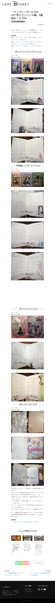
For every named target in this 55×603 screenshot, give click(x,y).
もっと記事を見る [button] (37, 563)
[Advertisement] (27, 294)
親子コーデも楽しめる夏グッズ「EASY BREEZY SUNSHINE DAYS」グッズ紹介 (16, 548)
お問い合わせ (28, 589)
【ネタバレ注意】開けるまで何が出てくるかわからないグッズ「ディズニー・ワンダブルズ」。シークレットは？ (38, 549)
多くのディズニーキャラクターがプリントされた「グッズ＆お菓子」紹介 (27, 547)
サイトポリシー (28, 591)
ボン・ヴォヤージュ (34, 46)
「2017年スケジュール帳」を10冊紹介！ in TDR (25, 522)
